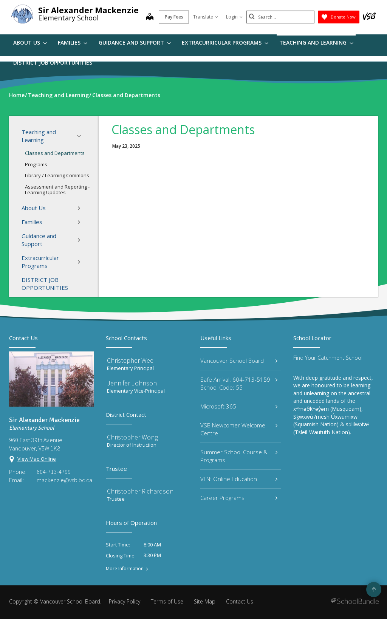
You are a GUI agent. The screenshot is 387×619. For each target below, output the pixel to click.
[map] (149, 17)
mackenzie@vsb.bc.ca (64, 480)
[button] (81, 136)
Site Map (204, 601)
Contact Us (239, 601)
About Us (30, 42)
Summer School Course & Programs (238, 456)
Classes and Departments (55, 153)
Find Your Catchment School (327, 357)
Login (234, 17)
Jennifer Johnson (132, 383)
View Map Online (36, 458)
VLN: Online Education (238, 479)
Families (72, 42)
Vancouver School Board (238, 360)
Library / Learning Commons (57, 175)
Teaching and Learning (316, 42)
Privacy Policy (124, 601)
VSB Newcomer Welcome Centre (238, 429)
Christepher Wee (130, 360)
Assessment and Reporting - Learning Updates (57, 189)
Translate (205, 17)
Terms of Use (167, 601)
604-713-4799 (54, 471)
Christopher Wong (132, 437)
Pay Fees (174, 17)
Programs (36, 164)
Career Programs (238, 497)
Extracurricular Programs (225, 42)
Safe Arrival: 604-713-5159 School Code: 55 (238, 383)
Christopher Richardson (140, 491)
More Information (125, 569)
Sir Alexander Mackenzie (88, 10)
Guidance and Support (135, 42)
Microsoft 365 (238, 406)
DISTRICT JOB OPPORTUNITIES (52, 62)
